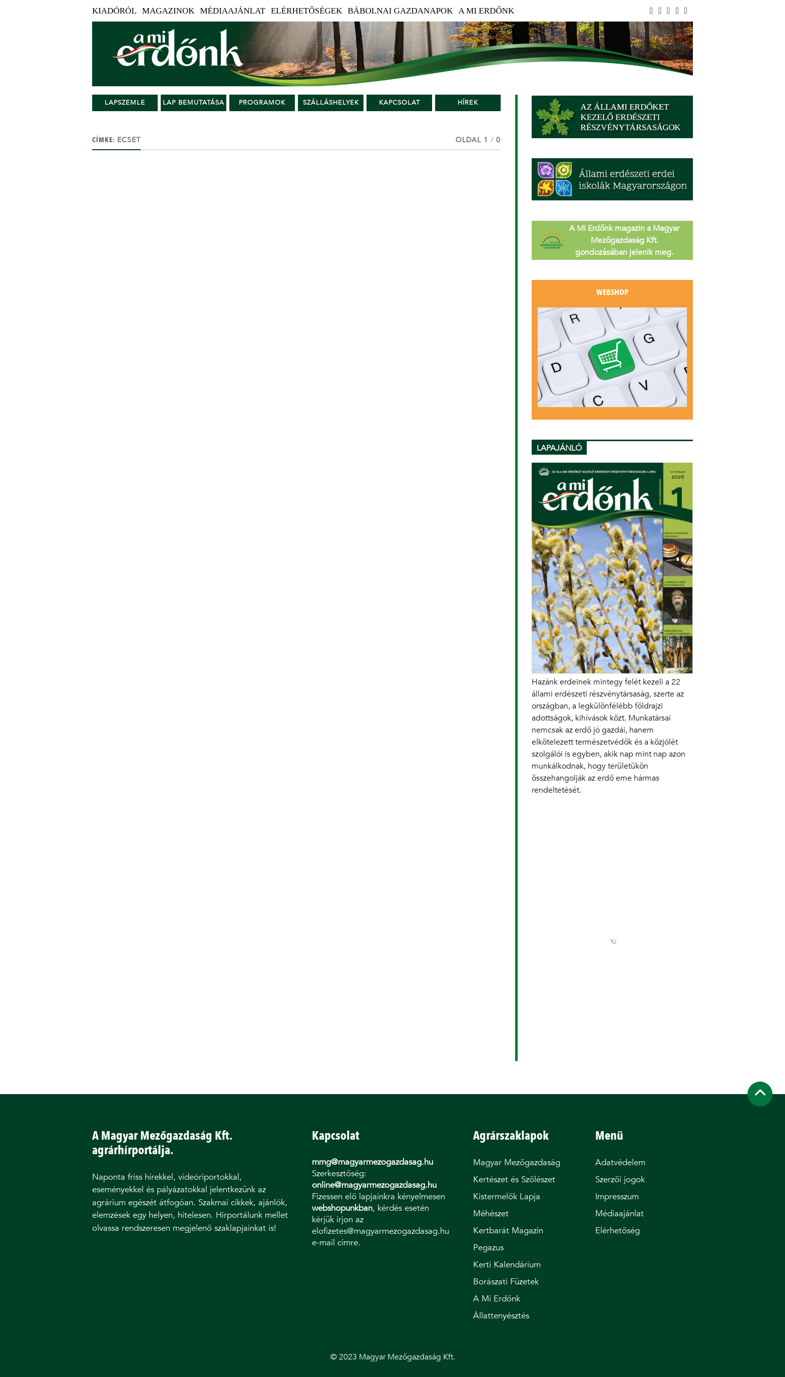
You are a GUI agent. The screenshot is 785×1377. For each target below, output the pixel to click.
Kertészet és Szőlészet (514, 1179)
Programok (262, 102)
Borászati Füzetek (506, 1281)
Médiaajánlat (232, 11)
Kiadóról (114, 11)
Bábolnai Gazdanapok (400, 11)
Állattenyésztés (501, 1315)
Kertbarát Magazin (508, 1230)
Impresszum (617, 1196)
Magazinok (168, 11)
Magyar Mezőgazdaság (516, 1162)
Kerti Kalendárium (507, 1264)
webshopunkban (342, 1208)
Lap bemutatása (193, 102)
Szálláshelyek (331, 102)
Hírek (468, 102)
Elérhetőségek (306, 11)
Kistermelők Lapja (506, 1196)
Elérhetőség (617, 1230)
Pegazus (488, 1247)
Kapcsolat (399, 102)
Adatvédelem (620, 1162)
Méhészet (491, 1213)
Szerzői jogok (620, 1179)
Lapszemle (125, 102)
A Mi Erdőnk (486, 11)
